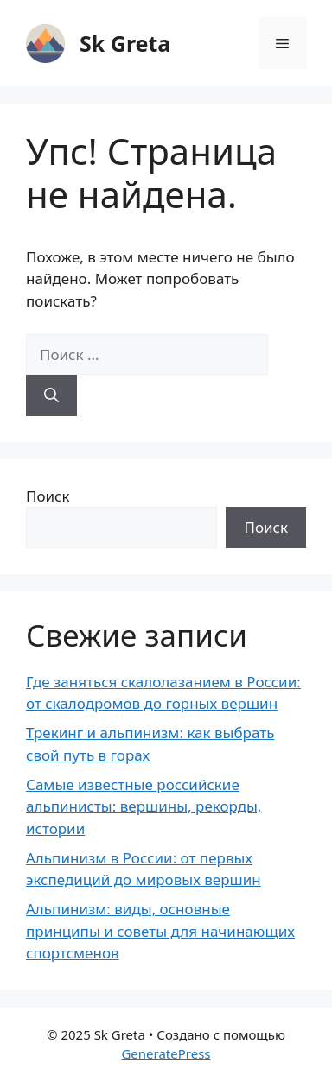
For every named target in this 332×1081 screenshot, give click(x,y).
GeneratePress (165, 1053)
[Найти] (51, 395)
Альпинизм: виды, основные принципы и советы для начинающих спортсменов (160, 931)
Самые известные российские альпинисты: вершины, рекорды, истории (144, 806)
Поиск (48, 496)
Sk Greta (125, 43)
